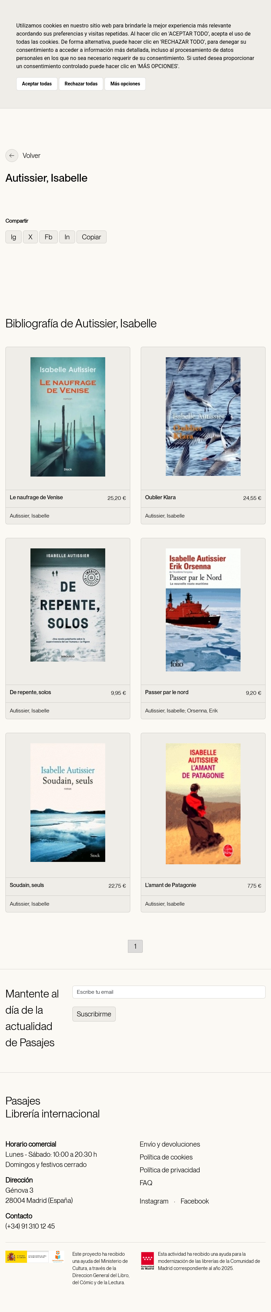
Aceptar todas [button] (37, 83)
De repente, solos (30, 692)
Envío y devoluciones (170, 1144)
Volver (23, 156)
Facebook (195, 1201)
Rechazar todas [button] (81, 83)
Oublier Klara (160, 497)
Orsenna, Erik (202, 710)
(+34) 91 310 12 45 (30, 1226)
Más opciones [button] (125, 83)
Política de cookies (166, 1157)
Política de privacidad (170, 1170)
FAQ (146, 1183)
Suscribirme (94, 1014)
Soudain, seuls (27, 885)
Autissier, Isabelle (29, 515)
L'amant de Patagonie (170, 885)
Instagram (154, 1201)
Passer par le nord (166, 692)
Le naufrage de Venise (36, 497)
